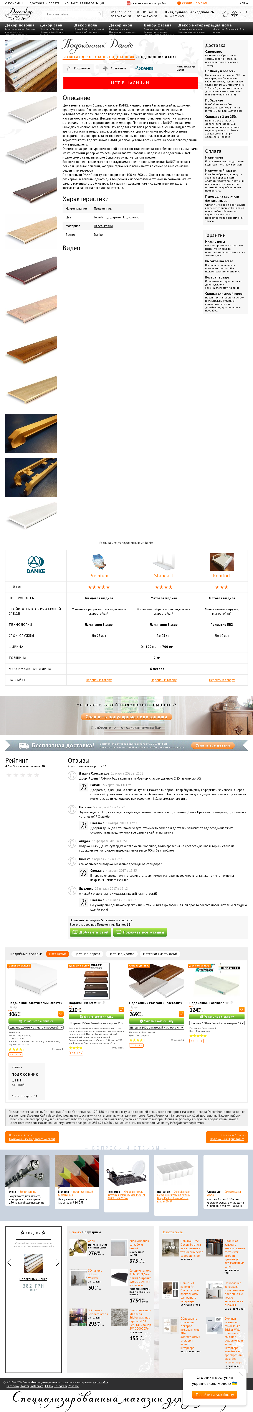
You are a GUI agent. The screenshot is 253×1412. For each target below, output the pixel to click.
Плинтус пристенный (93, 29)
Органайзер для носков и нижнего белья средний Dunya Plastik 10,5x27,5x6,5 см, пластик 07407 (173, 1196)
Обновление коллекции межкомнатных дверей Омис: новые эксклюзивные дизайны (234, 1294)
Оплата (213, 151)
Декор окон (120, 25)
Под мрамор (130, 217)
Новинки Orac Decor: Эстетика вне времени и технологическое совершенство (191, 1248)
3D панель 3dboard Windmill (95, 1274)
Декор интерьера (196, 25)
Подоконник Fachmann (207, 1003)
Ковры (77, 29)
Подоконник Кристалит (227, 1139)
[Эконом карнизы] (27, 1172)
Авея (91, 1241)
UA (239, 3)
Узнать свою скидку (38, 1021)
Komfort (222, 566)
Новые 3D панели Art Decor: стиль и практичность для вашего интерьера (189, 1292)
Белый (98, 217)
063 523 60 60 (121, 16)
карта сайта (100, 1382)
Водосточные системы (155, 32)
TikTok (49, 1386)
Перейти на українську (215, 1394)
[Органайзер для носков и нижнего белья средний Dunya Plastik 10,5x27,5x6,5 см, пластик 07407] (176, 1172)
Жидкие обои (47, 32)
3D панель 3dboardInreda (98, 1312)
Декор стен (51, 25)
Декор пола (85, 25)
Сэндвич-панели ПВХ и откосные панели (139, 1292)
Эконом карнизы (28, 1192)
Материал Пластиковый (160, 954)
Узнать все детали (213, 745)
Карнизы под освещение (20, 30)
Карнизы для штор (119, 29)
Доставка (215, 45)
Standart (163, 566)
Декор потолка (20, 25)
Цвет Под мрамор (121, 954)
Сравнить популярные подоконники (126, 717)
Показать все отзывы (140, 932)
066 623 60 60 (147, 16)
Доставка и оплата (45, 3)
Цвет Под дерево (87, 954)
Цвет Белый (57, 954)
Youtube (73, 1386)
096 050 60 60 (147, 12)
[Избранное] (225, 14)
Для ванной (232, 29)
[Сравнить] (234, 14)
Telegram (60, 1386)
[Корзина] (244, 14)
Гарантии (215, 235)
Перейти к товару (99, 680)
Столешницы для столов (191, 32)
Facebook (13, 1386)
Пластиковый (103, 226)
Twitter (24, 1386)
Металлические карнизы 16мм (97, 1246)
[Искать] (99, 14)
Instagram (36, 1386)
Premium (98, 566)
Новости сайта (172, 1232)
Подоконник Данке (33, 1265)
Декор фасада (158, 25)
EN (243, 3)
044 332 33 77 (121, 12)
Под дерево (112, 217)
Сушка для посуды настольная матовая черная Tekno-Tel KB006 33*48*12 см (126, 1195)
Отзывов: (58, 1049)
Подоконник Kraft (83, 1003)
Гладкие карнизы (14, 29)
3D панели (58, 29)
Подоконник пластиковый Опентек (35, 1003)
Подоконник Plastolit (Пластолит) (155, 1003)
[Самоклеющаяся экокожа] (225, 1172)
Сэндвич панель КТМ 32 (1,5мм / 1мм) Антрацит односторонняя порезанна (140, 1278)
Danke (180, 69)
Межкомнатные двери (191, 29)
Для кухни (219, 29)
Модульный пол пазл (86, 32)
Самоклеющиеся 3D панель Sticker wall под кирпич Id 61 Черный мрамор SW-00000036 (140, 1319)
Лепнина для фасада (156, 29)
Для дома (222, 25)
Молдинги (45, 29)
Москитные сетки (136, 1253)
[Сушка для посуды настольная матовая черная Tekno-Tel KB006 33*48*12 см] (126, 1172)
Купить (16, 1054)
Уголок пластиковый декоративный (75, 1193)
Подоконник (116, 32)
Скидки (192, 3)
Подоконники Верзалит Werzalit (32, 1139)
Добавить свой (91, 932)
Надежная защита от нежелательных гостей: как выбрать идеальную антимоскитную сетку (235, 1253)
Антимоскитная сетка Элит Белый (139, 1244)
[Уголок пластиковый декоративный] (77, 1172)
